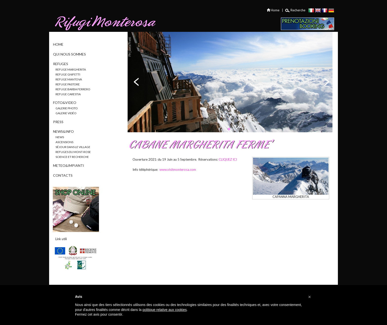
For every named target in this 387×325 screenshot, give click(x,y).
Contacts (63, 175)
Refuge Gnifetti (68, 74)
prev (136, 82)
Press (58, 122)
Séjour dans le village (73, 147)
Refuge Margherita (71, 69)
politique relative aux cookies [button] (164, 310)
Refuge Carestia (68, 94)
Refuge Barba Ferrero (73, 89)
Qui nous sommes (69, 54)
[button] (309, 297)
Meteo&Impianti (68, 165)
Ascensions (64, 142)
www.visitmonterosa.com (177, 170)
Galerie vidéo (66, 113)
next (326, 82)
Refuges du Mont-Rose (73, 152)
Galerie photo (67, 108)
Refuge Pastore (68, 84)
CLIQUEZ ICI (228, 159)
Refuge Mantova (69, 79)
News (60, 137)
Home (58, 44)
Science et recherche (72, 157)
